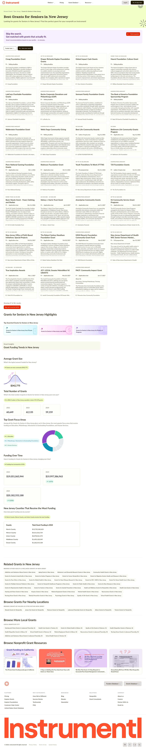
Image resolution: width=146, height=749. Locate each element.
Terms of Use (42, 744)
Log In (125, 2)
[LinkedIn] (139, 745)
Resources (89, 2)
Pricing (62, 2)
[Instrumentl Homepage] (10, 2)
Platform (51, 2)
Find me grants (133, 34)
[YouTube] (135, 745)
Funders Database (113, 684)
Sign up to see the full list (12, 307)
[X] (130, 745)
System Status (53, 744)
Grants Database (74, 2)
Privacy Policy (33, 744)
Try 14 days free (137, 2)
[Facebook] (125, 745)
